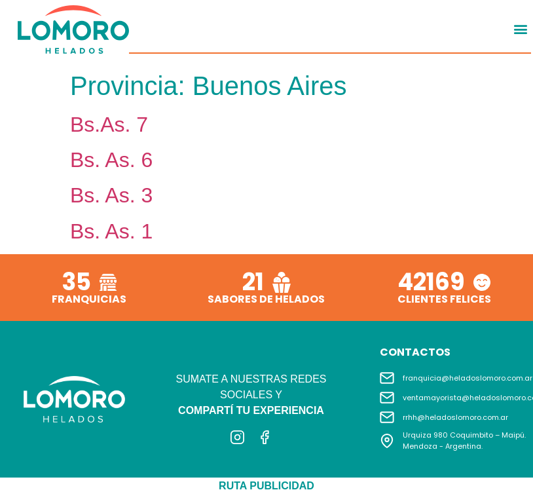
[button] (520, 29)
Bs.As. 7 (109, 124)
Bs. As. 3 (111, 195)
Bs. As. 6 (111, 160)
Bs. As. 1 (111, 231)
